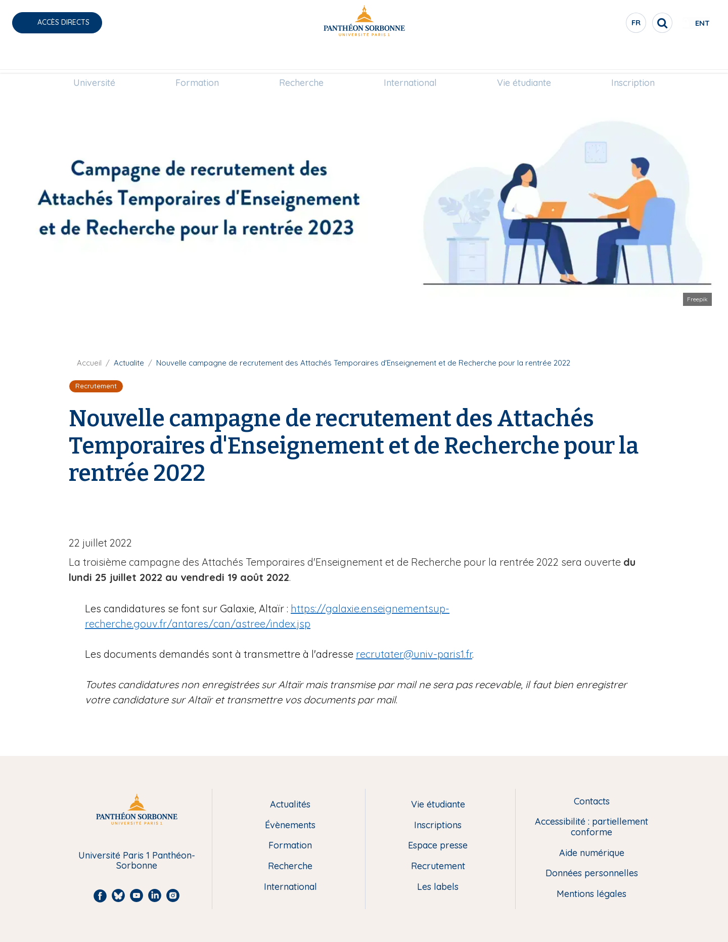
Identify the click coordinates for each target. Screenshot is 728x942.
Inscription (633, 59)
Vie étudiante (524, 59)
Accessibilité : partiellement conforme (591, 827)
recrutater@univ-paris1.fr (414, 654)
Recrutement (438, 866)
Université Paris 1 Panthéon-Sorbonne (136, 860)
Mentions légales (591, 894)
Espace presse (438, 845)
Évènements (290, 825)
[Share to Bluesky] (649, 511)
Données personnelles (591, 873)
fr (604, 24)
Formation (197, 59)
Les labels (438, 887)
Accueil (89, 363)
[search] (630, 23)
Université (94, 59)
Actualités (290, 804)
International (410, 59)
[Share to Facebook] (609, 511)
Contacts (592, 801)
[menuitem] (94, 59)
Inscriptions (438, 825)
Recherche (301, 59)
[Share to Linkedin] (629, 511)
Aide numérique (591, 853)
